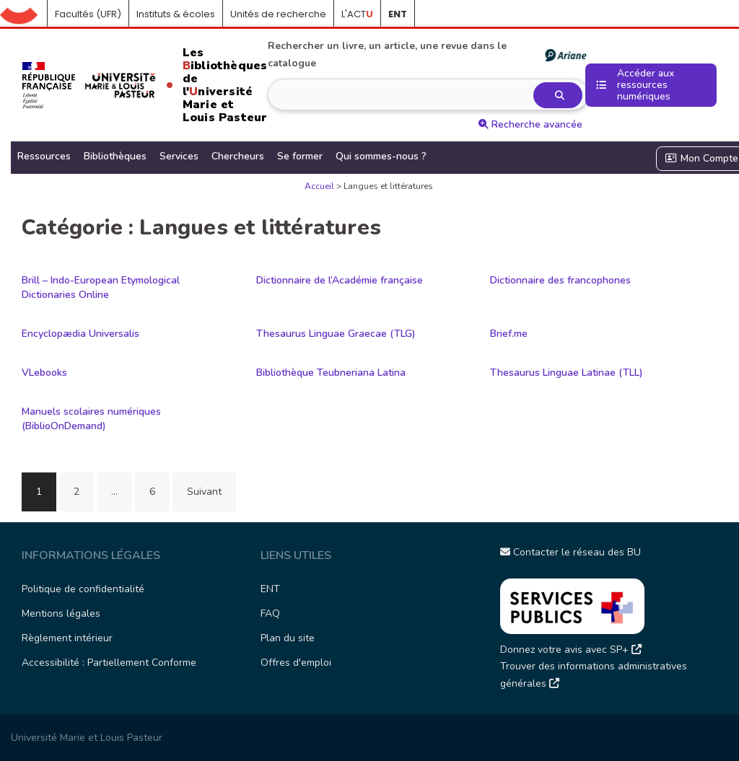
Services (178, 156)
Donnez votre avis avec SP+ (571, 649)
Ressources (44, 156)
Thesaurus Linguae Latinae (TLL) (566, 372)
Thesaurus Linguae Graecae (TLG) (336, 333)
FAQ (270, 613)
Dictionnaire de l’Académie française (339, 280)
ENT (270, 589)
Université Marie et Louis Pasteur (86, 737)
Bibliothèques (115, 156)
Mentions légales (61, 613)
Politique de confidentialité (83, 589)
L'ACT (357, 14)
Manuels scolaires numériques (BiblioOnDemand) (91, 419)
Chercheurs (237, 156)
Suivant (204, 491)
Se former (300, 156)
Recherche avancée (530, 124)
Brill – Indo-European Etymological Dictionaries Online (101, 287)
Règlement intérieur (67, 638)
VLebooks (44, 372)
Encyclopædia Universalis (80, 333)
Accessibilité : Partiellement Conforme (109, 662)
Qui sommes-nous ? (381, 156)
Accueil (24, 14)
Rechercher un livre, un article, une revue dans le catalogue (426, 54)
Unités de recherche (278, 14)
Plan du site (288, 638)
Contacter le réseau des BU (570, 552)
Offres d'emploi (296, 662)
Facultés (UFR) (88, 14)
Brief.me (509, 333)
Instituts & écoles (175, 14)
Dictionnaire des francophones (560, 280)
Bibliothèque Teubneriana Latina (331, 372)
